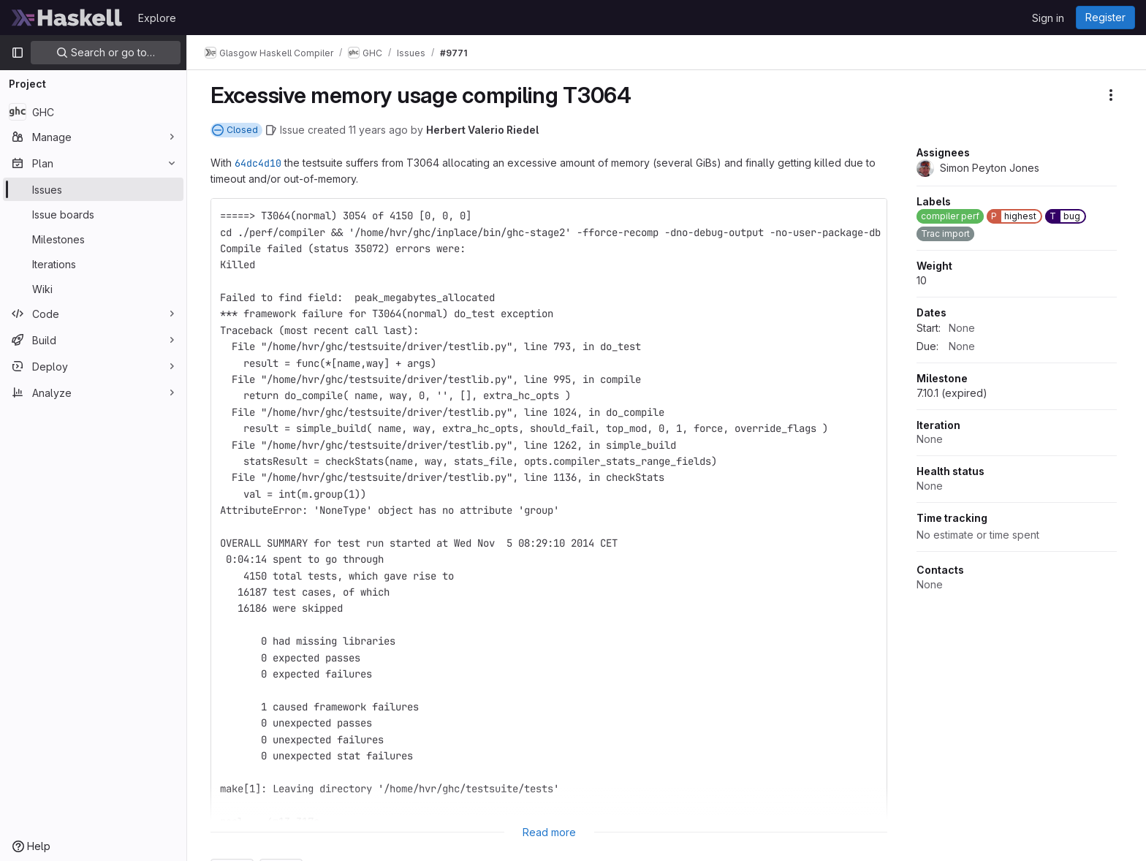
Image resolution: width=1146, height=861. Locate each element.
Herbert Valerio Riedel (482, 130)
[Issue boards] (93, 214)
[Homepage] (67, 17)
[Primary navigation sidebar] (17, 52)
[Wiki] (93, 288)
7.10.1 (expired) (952, 393)
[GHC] (93, 112)
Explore (157, 18)
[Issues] (93, 189)
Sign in (1048, 18)
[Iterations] (93, 264)
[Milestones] (93, 239)
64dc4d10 (258, 163)
